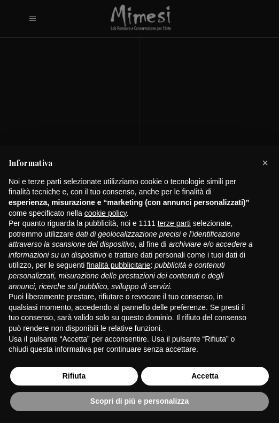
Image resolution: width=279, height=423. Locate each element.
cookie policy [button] (105, 213)
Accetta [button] (205, 376)
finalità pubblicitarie (118, 265)
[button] (265, 162)
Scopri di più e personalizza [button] (139, 401)
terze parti (174, 223)
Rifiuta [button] (74, 376)
